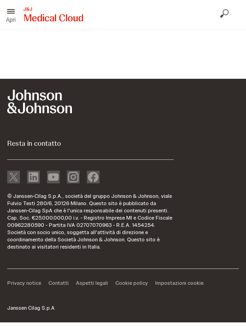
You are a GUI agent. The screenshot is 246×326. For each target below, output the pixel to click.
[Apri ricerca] (225, 14)
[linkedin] (33, 178)
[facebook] (93, 178)
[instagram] (73, 178)
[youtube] (53, 178)
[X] (13, 178)
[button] (10, 14)
